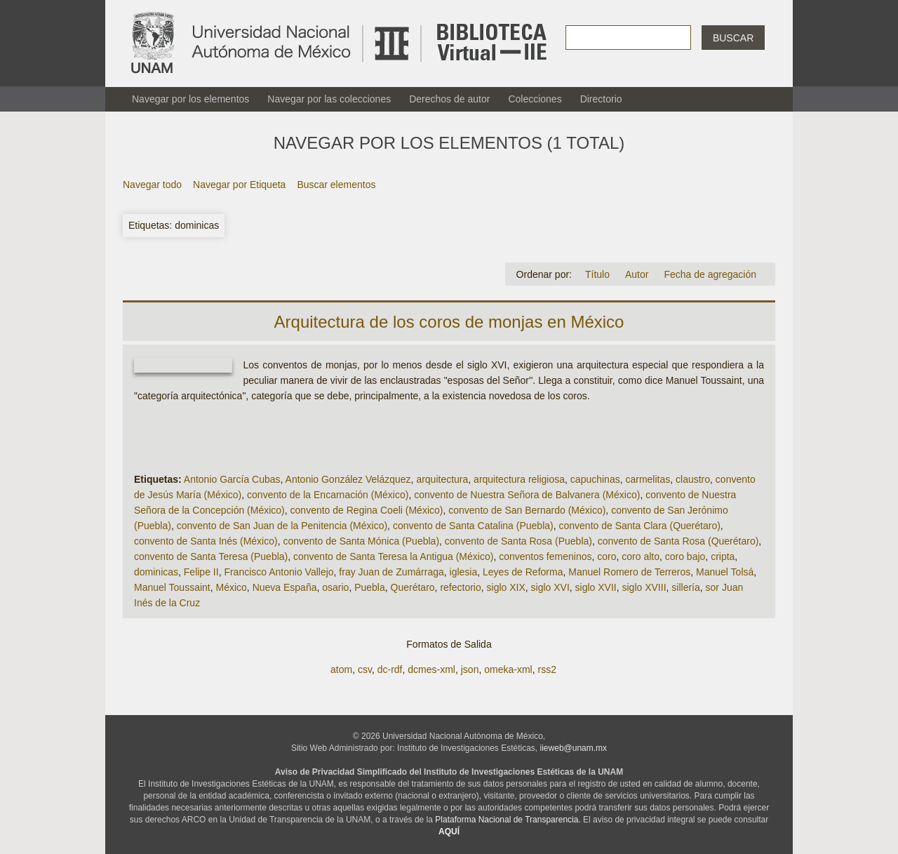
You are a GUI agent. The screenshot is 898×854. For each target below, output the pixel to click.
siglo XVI (550, 587)
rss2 (546, 669)
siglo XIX (506, 587)
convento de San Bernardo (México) (526, 510)
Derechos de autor (449, 99)
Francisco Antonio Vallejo (278, 572)
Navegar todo (152, 184)
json (470, 669)
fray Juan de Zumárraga (391, 572)
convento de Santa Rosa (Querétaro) (678, 541)
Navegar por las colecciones (329, 99)
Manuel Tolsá (724, 572)
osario (335, 587)
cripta (723, 556)
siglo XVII (596, 587)
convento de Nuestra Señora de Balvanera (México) (527, 494)
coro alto (640, 556)
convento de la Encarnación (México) (327, 494)
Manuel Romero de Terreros (629, 572)
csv (365, 669)
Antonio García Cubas (232, 479)
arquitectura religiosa (519, 479)
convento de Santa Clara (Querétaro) (640, 525)
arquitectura (442, 479)
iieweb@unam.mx (574, 748)
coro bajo (685, 556)
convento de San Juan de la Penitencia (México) (282, 525)
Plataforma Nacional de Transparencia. (507, 820)
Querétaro (413, 587)
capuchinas (595, 479)
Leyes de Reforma (523, 572)
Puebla (369, 587)
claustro (693, 479)
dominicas (156, 572)
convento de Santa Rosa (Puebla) (518, 541)
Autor (636, 274)
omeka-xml (508, 669)
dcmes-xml (431, 669)
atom (341, 669)
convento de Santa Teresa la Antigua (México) (393, 556)
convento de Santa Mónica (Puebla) (361, 541)
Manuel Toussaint (172, 587)
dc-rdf (390, 669)
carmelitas (647, 479)
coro (606, 556)
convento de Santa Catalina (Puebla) (473, 525)
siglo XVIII (644, 587)
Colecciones (534, 99)
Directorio (601, 99)
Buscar (733, 38)
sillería (685, 587)
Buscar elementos (336, 184)
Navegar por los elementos (190, 99)
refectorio (460, 587)
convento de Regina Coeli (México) (366, 510)
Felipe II (201, 572)
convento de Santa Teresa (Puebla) (211, 556)
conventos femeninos (545, 556)
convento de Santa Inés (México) (206, 541)
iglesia (464, 572)
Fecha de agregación (710, 274)
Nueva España (285, 587)
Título (597, 274)
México (230, 587)
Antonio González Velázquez (348, 479)
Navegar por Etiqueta (239, 184)
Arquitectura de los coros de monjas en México (449, 321)
